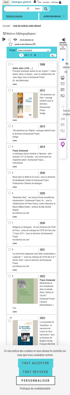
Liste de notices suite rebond (27, 26)
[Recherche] (15, 8)
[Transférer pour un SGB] (62, 97)
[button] (28, 8)
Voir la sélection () (26, 39)
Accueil (6, 26)
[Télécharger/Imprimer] (62, 79)
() (21, 43)
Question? (46, 2)
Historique (55, 2)
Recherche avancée (14, 16)
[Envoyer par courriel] (62, 85)
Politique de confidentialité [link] (35, 388)
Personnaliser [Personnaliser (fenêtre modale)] (35, 381)
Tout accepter (35, 363)
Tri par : (13, 50)
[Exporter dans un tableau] (62, 91)
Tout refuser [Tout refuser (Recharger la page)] (35, 372)
